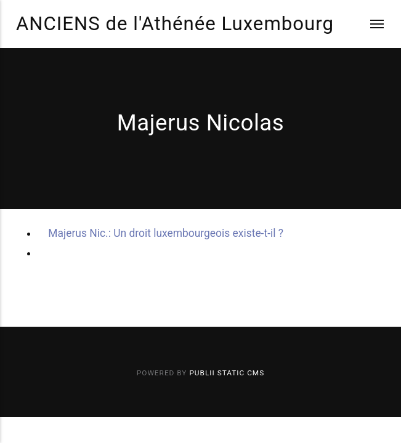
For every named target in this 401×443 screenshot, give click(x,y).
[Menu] (369, 24)
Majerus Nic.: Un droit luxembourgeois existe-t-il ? (165, 233)
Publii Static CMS (226, 373)
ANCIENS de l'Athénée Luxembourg (175, 23)
